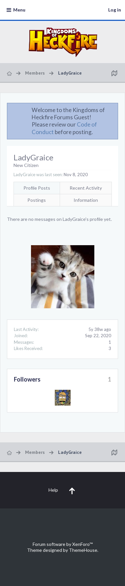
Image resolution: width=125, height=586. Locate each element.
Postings (36, 200)
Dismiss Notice (113, 109)
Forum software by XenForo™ (63, 544)
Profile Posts (36, 188)
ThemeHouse (83, 550)
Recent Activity (86, 188)
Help (53, 490)
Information (86, 200)
